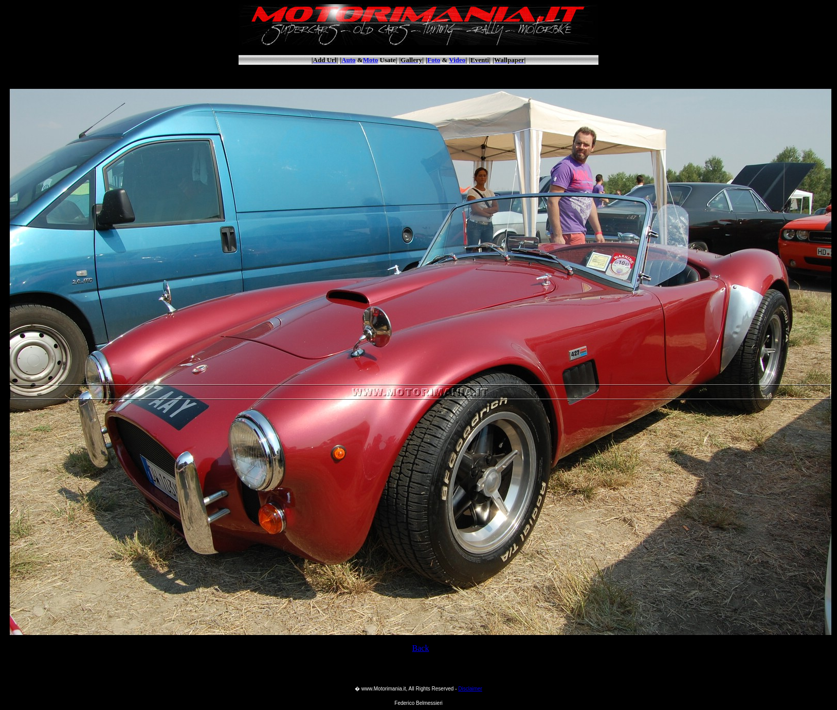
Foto (433, 60)
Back (420, 648)
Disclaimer (470, 689)
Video (457, 60)
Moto (370, 60)
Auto (348, 60)
